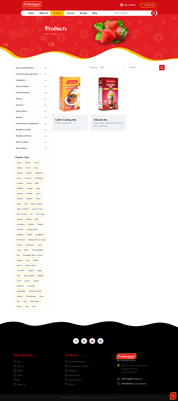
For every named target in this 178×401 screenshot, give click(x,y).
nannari (20, 296)
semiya (36, 281)
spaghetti (39, 235)
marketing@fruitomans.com (131, 379)
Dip (18, 255)
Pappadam (21, 291)
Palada (40, 276)
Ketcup (35, 260)
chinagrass (30, 245)
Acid (39, 245)
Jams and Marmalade (26, 68)
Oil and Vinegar (24, 87)
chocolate (21, 224)
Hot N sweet (22, 214)
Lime (34, 307)
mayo (19, 204)
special (19, 219)
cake (19, 276)
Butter (19, 307)
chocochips (34, 301)
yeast (19, 281)
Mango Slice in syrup (37, 240)
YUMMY (20, 188)
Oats (19, 250)
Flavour (28, 163)
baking (28, 219)
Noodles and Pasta (25, 136)
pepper (31, 271)
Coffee (29, 235)
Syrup (29, 183)
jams (38, 188)
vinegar (30, 188)
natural (20, 173)
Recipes (86, 14)
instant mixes (30, 265)
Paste (26, 250)
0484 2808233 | (127, 384)
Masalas (19, 117)
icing (41, 296)
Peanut (40, 224)
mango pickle (32, 229)
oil (31, 214)
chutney (20, 199)
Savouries (21, 105)
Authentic (39, 173)
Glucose (29, 199)
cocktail (20, 229)
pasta (38, 194)
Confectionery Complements (27, 124)
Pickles (29, 173)
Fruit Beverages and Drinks (28, 74)
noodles (29, 194)
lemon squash (36, 204)
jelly (36, 219)
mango (19, 260)
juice (27, 260)
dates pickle (29, 276)
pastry (27, 281)
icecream (28, 178)
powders (20, 183)
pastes (19, 245)
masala (20, 194)
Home (31, 14)
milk (27, 307)
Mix (26, 204)
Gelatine (20, 286)
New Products (21, 148)
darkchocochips (35, 291)
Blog (98, 14)
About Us (44, 14)
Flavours (19, 99)
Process (72, 14)
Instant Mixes (23, 111)
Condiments (22, 80)
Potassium (21, 240)
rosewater (31, 286)
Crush (36, 163)
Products (59, 14)
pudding (20, 235)
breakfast (39, 178)
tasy (25, 301)
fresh (28, 168)
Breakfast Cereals (23, 130)
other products (23, 209)
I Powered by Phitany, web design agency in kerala (102, 397)
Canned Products (23, 93)
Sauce (19, 163)
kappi (39, 271)
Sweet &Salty (37, 250)
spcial (19, 265)
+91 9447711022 (140, 384)
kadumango (31, 296)
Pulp (37, 183)
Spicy (38, 199)
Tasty (36, 168)
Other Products (23, 142)
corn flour (21, 271)
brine (19, 178)
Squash (20, 168)
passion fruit (37, 209)
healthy (31, 224)
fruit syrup (40, 214)
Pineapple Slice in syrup (32, 255)
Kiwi (18, 301)
